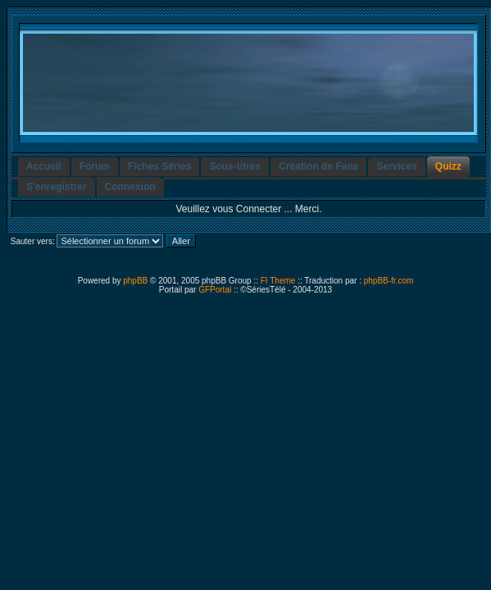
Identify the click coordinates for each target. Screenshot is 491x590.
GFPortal (214, 289)
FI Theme (278, 280)
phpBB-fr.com (389, 280)
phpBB (135, 280)
